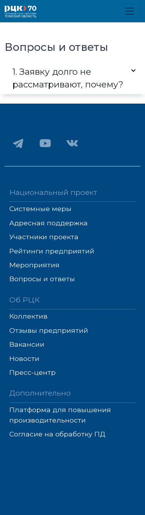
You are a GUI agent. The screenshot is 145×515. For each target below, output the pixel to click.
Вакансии (26, 344)
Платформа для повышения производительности (60, 415)
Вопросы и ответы (42, 279)
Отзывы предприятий (48, 330)
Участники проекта (43, 237)
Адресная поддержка (48, 223)
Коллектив (28, 316)
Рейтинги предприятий (51, 251)
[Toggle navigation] (129, 11)
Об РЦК (24, 299)
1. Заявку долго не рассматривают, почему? (67, 78)
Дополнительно (40, 393)
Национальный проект (53, 192)
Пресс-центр (32, 372)
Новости (24, 358)
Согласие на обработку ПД (57, 434)
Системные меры (40, 209)
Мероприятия (34, 265)
